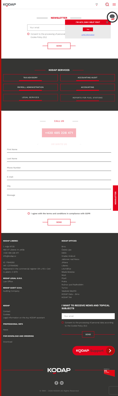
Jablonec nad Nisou (70, 259)
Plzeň (64, 278)
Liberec (65, 265)
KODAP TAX (67, 297)
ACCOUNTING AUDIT (87, 77)
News (5, 330)
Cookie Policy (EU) (39, 37)
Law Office (8, 281)
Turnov (65, 288)
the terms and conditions (54, 213)
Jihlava (65, 262)
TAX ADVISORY (30, 77)
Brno (64, 246)
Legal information (88, 35)
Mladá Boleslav (68, 272)
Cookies (6, 314)
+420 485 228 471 (11, 253)
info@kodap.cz (9, 256)
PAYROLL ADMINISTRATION (30, 87)
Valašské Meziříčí (69, 291)
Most (64, 275)
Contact (6, 311)
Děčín (64, 253)
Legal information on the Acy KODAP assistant (24, 318)
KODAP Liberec (10, 241)
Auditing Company (11, 291)
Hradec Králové (68, 256)
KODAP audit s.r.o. (12, 288)
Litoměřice (66, 269)
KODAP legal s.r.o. (12, 278)
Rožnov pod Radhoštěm (72, 285)
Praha (64, 281)
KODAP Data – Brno (70, 294)
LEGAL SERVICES (30, 99)
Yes (88, 29)
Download (7, 342)
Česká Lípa (66, 250)
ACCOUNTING (87, 87)
